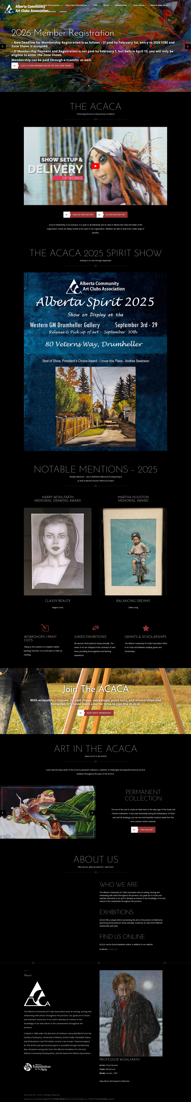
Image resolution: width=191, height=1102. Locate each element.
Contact (63, 12)
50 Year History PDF (110, 215)
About (106, 5)
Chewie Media (58, 1099)
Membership (121, 5)
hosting (103, 1099)
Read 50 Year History (78, 215)
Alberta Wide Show (159, 5)
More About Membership (94, 713)
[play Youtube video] (95, 166)
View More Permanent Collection (114, 1081)
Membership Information (48, 5)
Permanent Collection (46, 12)
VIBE (95, 5)
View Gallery (142, 830)
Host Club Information (76, 5)
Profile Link (112, 949)
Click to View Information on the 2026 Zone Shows (41, 66)
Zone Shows (138, 5)
